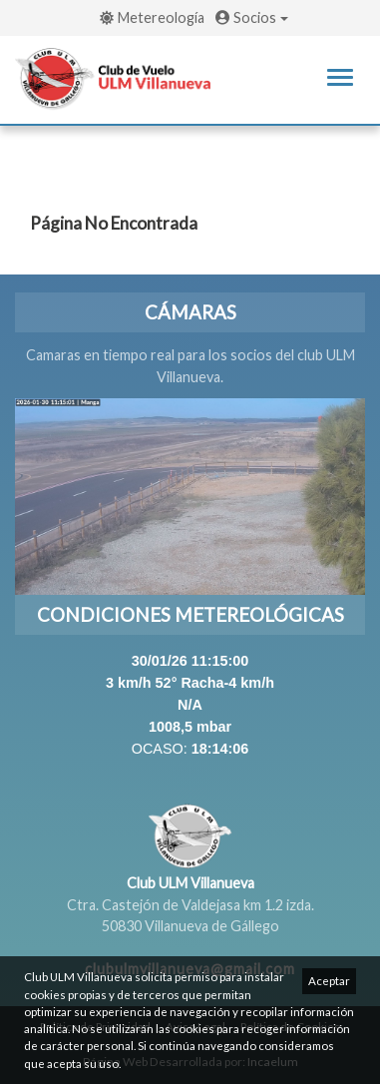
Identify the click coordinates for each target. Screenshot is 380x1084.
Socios (251, 17)
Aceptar (329, 980)
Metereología (152, 17)
